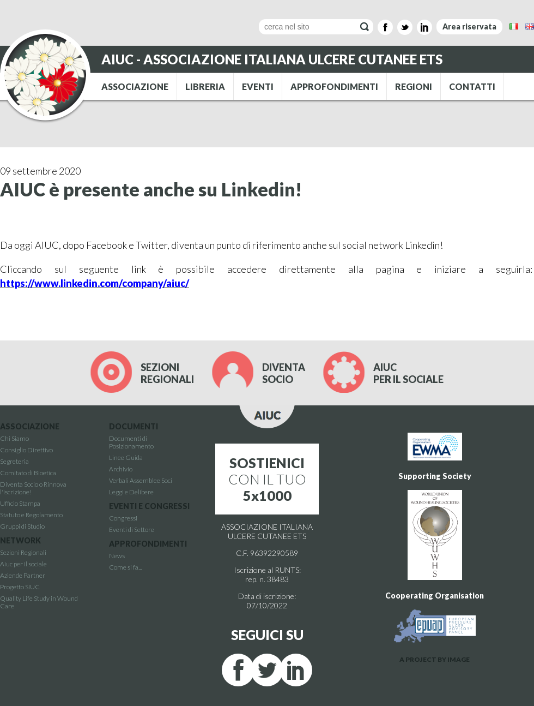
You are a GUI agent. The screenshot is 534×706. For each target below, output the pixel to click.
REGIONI (413, 86)
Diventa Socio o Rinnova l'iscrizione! (33, 488)
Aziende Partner (22, 575)
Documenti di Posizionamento (131, 442)
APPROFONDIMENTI (334, 86)
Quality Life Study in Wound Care (39, 602)
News (117, 556)
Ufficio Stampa (20, 503)
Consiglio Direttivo (26, 450)
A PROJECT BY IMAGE (434, 659)
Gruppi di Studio (22, 526)
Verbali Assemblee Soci (140, 480)
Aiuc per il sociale (23, 564)
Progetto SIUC (20, 587)
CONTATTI (472, 86)
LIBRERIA (205, 86)
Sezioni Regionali (23, 552)
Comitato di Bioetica (28, 473)
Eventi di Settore (131, 529)
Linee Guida (126, 457)
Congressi (123, 518)
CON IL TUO (267, 479)
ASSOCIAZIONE (134, 86)
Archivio (120, 469)
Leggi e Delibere (131, 492)
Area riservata (469, 26)
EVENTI (258, 86)
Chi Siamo (14, 438)
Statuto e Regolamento (31, 515)
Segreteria (14, 461)
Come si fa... (125, 567)
